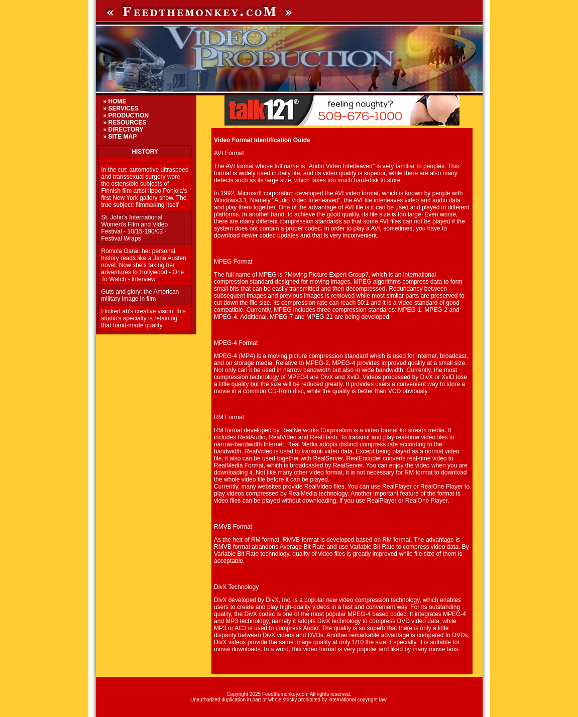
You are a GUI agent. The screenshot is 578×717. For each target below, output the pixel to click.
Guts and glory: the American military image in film (140, 295)
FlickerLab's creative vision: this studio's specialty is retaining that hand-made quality (143, 318)
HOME (117, 101)
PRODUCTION (128, 115)
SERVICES (123, 108)
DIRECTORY (126, 129)
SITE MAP (122, 136)
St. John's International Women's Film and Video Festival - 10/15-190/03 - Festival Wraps (134, 228)
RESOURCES (127, 122)
